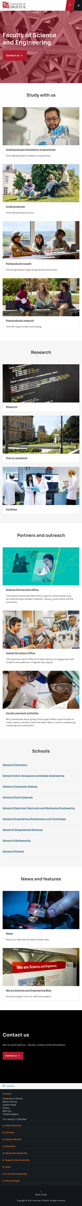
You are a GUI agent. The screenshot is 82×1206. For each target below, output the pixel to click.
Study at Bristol (12, 1139)
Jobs (7, 1167)
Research (9, 1146)
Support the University (16, 1160)
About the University (15, 1153)
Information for (12, 1125)
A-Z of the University (15, 1174)
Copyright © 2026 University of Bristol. (33, 1200)
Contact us (12, 55)
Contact (7, 1093)
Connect (9, 1132)
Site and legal (11, 1180)
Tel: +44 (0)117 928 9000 (14, 1119)
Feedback (10, 1086)
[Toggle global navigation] (78, 5)
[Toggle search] (70, 5)
